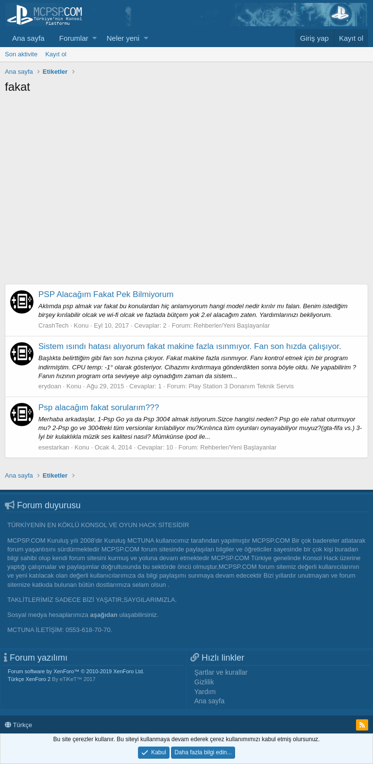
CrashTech (53, 325)
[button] (94, 38)
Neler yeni (122, 38)
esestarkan (53, 447)
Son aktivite (21, 54)
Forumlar (73, 38)
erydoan (49, 386)
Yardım (205, 692)
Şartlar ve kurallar (221, 672)
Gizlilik (204, 682)
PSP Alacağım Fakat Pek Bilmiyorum (105, 294)
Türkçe (18, 725)
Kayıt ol (55, 54)
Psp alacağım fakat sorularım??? (98, 407)
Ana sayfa (28, 38)
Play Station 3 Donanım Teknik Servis (241, 386)
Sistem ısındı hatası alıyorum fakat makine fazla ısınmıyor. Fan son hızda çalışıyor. (189, 346)
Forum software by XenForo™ (76, 671)
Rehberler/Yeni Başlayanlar (232, 325)
